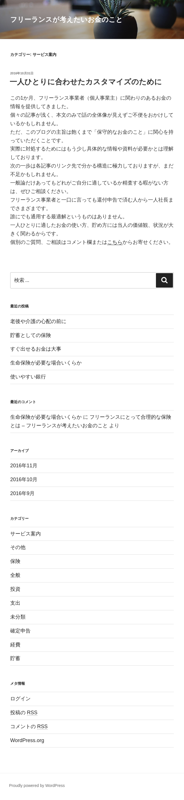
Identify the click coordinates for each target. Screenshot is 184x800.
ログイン (20, 698)
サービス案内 (25, 534)
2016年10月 (23, 479)
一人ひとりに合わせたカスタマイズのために (86, 82)
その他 (18, 547)
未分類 (18, 617)
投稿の (23, 712)
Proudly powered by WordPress (37, 785)
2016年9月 (22, 493)
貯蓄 (15, 658)
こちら (114, 242)
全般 (15, 575)
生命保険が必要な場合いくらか (46, 363)
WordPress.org (27, 740)
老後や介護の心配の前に (38, 321)
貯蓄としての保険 (30, 335)
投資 (15, 589)
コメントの (29, 726)
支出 (15, 603)
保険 (15, 561)
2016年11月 (23, 465)
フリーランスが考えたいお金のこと (66, 19)
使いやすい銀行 (28, 377)
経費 (15, 645)
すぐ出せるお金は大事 (35, 349)
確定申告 (20, 631)
